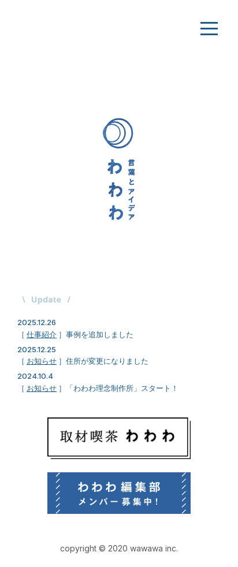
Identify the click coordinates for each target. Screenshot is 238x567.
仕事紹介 (42, 334)
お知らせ (42, 360)
